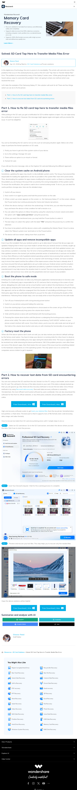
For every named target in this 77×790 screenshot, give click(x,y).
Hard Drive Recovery (18, 724)
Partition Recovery (17, 719)
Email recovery (48, 688)
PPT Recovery (16, 693)
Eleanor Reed (14, 61)
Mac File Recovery (49, 673)
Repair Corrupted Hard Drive (20, 668)
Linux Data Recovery (50, 714)
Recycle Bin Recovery (50, 668)
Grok (56, 624)
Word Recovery (16, 698)
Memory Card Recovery (51, 724)
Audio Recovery (16, 704)
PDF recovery (16, 688)
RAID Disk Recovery (50, 729)
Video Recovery (17, 709)
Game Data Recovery (18, 678)
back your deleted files (39, 411)
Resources (8, 652)
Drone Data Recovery (50, 683)
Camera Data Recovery (51, 678)
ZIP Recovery (48, 693)
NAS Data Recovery (18, 714)
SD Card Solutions (33, 64)
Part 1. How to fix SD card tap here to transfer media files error (29, 95)
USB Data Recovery (50, 719)
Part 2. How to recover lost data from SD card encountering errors (30, 99)
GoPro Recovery (17, 683)
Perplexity (57, 619)
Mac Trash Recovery (18, 673)
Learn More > (8, 43)
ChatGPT (20, 619)
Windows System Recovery (20, 729)
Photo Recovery (49, 709)
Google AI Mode (20, 624)
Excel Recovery (48, 698)
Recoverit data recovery (24, 389)
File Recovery (48, 704)
